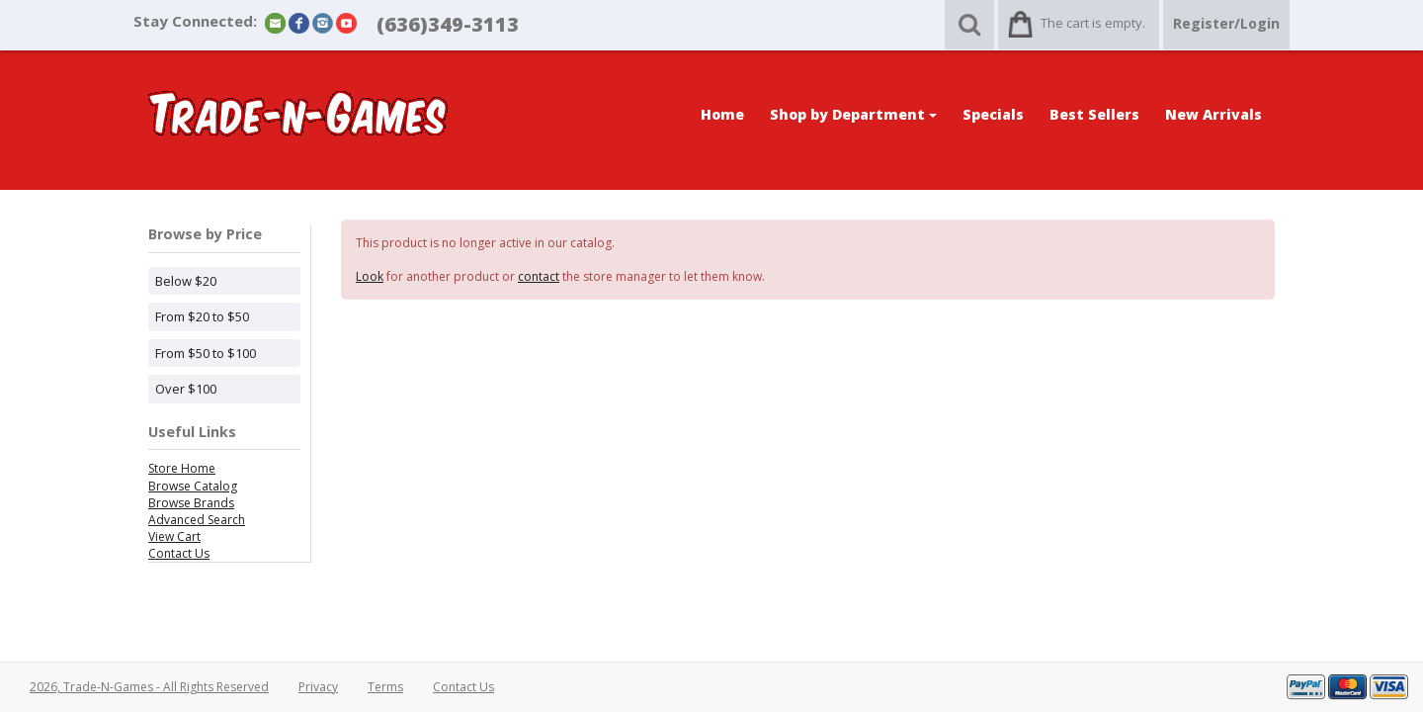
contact (538, 276)
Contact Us (178, 553)
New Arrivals (1213, 114)
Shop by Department (853, 114)
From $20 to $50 (202, 316)
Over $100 (185, 389)
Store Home (181, 468)
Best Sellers (1094, 114)
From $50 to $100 (205, 353)
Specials (993, 114)
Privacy (318, 686)
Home (722, 114)
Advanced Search (196, 519)
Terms (385, 686)
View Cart (174, 536)
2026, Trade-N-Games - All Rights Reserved (149, 686)
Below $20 (185, 281)
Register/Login (1226, 23)
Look (369, 276)
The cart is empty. (1093, 23)
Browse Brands (191, 502)
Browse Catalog (192, 486)
